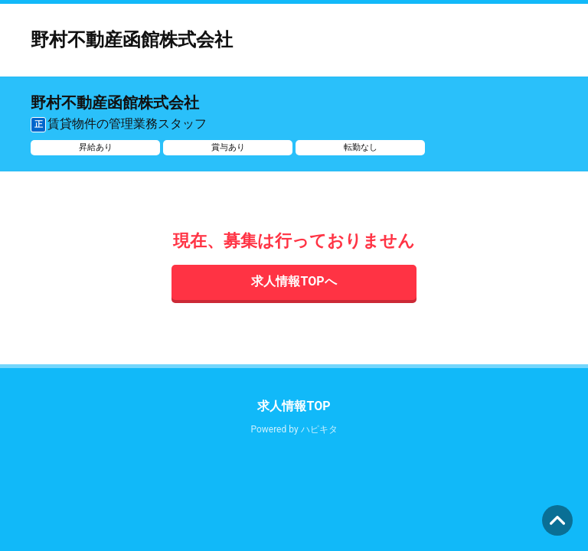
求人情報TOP (293, 406)
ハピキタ (319, 429)
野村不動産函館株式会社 (132, 40)
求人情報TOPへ (293, 281)
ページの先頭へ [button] (557, 520)
